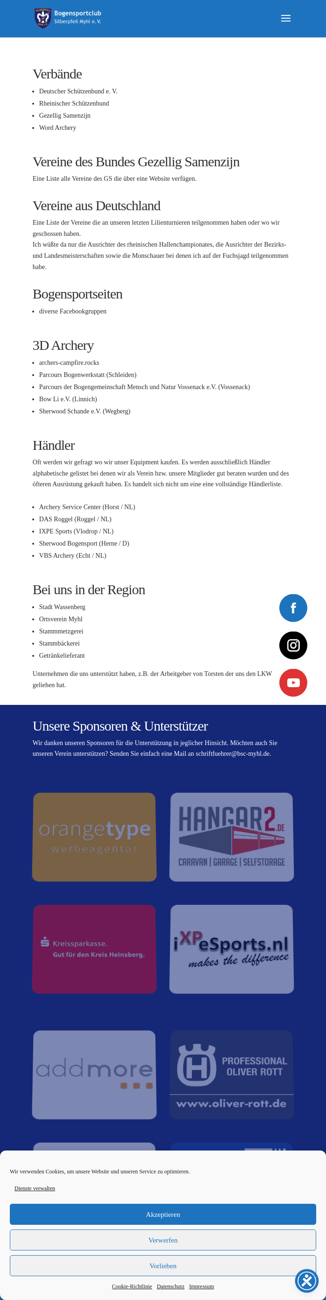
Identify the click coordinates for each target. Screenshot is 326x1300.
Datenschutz (170, 1286)
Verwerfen (163, 1240)
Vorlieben (163, 1266)
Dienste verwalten (34, 1188)
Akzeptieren (163, 1214)
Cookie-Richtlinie (132, 1286)
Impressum (201, 1286)
